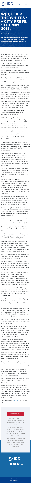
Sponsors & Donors (6, 472)
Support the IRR (15, 414)
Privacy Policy (21, 468)
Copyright (26, 472)
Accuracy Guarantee (19, 470)
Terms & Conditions (10, 468)
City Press (16, 400)
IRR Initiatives (17, 472)
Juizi (20, 480)
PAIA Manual (8, 470)
